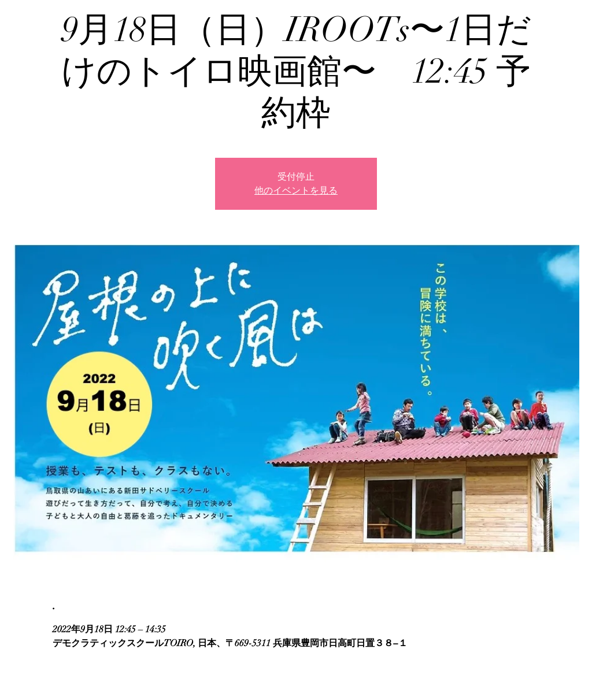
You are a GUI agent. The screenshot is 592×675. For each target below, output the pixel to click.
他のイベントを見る (296, 190)
